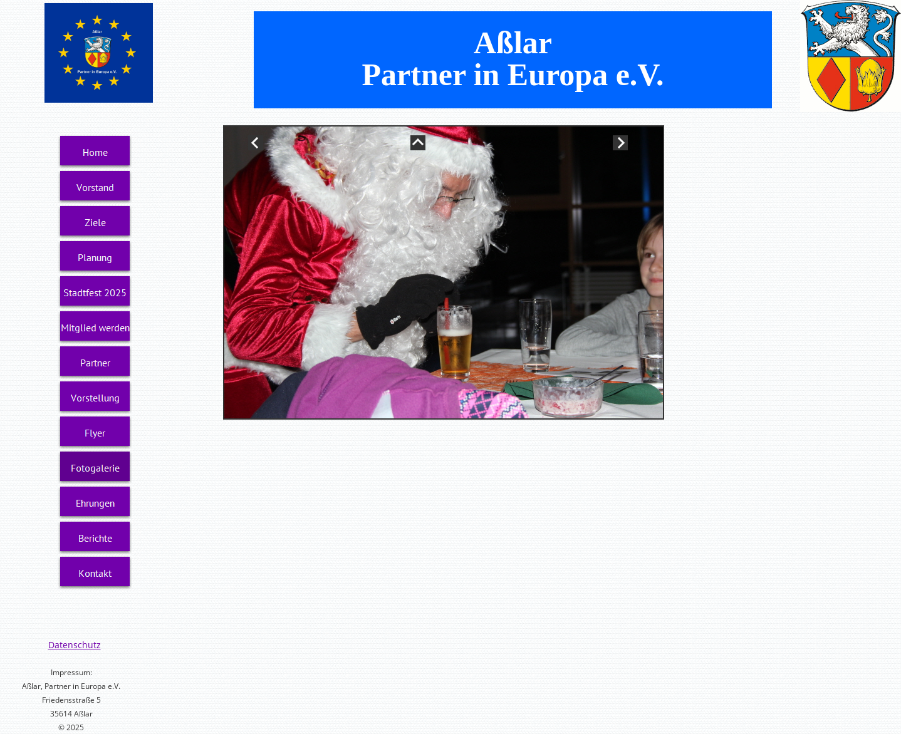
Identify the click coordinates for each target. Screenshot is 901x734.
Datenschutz (74, 645)
